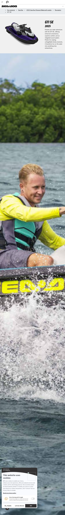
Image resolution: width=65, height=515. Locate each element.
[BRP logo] (7, 2)
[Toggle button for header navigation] (2, 2)
